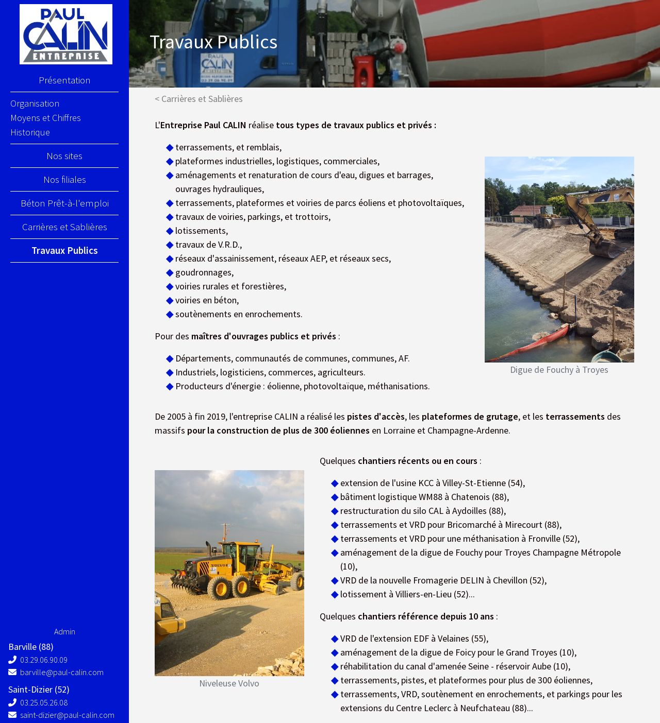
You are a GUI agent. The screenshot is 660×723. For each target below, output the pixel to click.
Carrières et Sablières (64, 226)
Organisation (34, 103)
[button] (496, 271)
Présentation (65, 80)
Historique (30, 132)
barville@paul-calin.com (56, 672)
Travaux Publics (64, 250)
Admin (64, 631)
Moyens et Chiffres (45, 118)
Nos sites (64, 155)
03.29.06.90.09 (38, 660)
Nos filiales (64, 179)
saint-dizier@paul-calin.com (61, 715)
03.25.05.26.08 (38, 702)
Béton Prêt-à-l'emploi (65, 203)
